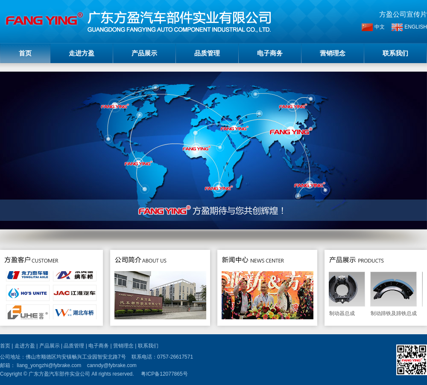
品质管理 (207, 53)
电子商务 (270, 53)
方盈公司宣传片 (403, 14)
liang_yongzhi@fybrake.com (49, 365)
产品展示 (144, 53)
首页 (25, 53)
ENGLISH (409, 27)
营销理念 (332, 53)
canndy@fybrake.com (112, 365)
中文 (373, 27)
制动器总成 (343, 294)
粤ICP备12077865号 (164, 374)
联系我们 (395, 53)
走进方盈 (81, 53)
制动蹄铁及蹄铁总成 (394, 294)
